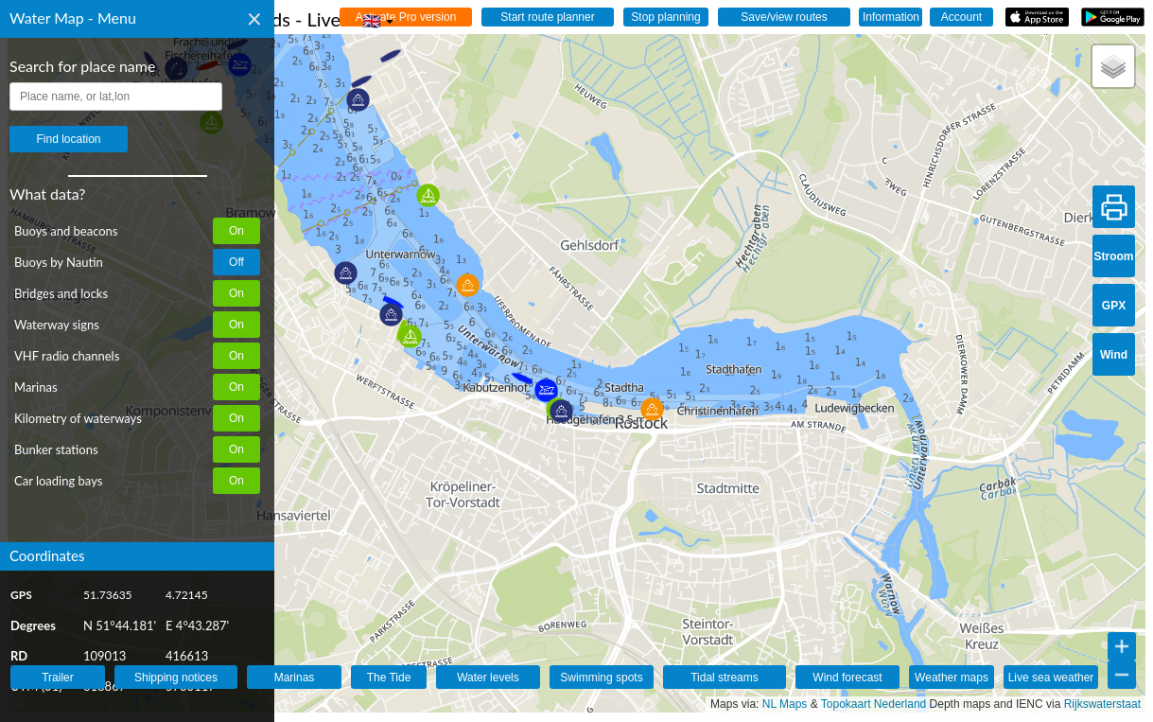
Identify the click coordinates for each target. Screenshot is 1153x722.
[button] (346, 273)
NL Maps (785, 704)
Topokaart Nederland (873, 704)
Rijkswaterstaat (1102, 704)
